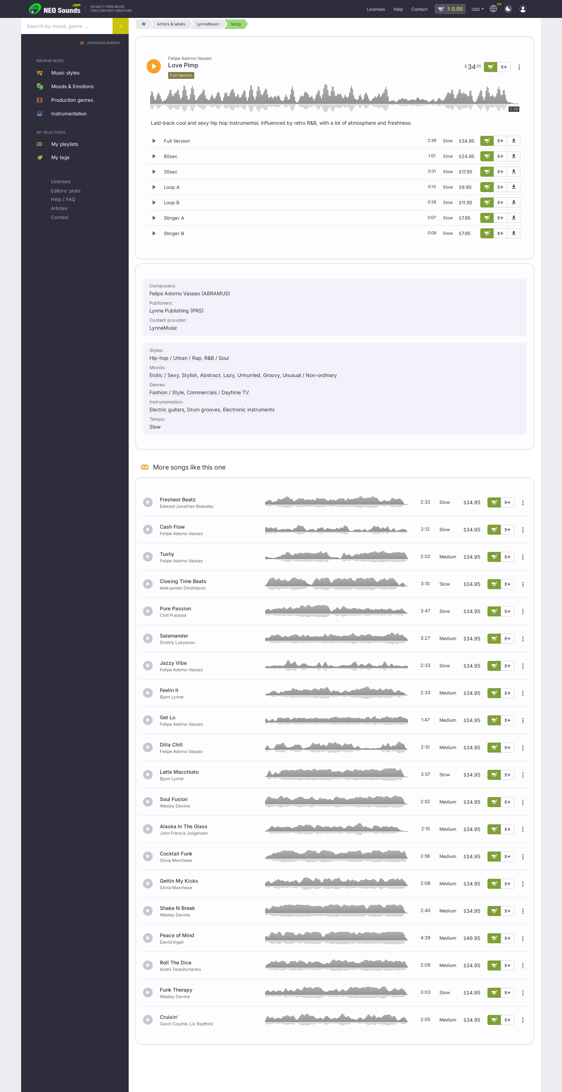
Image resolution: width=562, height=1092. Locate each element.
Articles (59, 208)
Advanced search (103, 43)
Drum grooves (203, 409)
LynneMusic (163, 328)
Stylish (189, 375)
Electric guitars (166, 409)
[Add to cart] (487, 141)
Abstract (210, 375)
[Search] (121, 26)
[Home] (142, 24)
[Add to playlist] (500, 141)
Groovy (271, 375)
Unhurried (248, 375)
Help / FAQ (63, 199)
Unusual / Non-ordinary (309, 375)
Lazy (228, 375)
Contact (59, 217)
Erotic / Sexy (164, 375)
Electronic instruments (249, 409)
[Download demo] (513, 141)
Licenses (61, 181)
